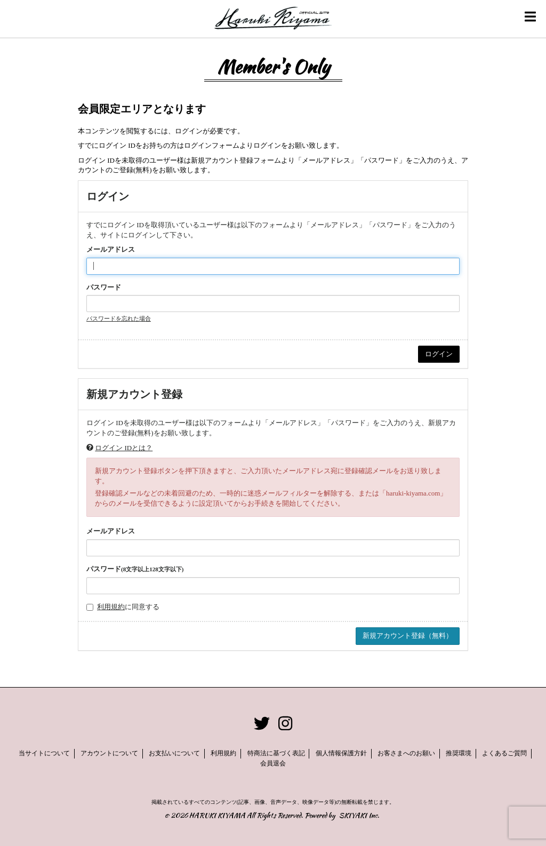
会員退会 (273, 763)
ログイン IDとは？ (123, 448)
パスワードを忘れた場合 (118, 318)
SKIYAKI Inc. (359, 815)
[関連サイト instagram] (285, 724)
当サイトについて (44, 753)
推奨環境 (458, 753)
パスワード (103, 287)
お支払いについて (174, 753)
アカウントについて (109, 753)
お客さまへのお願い (406, 753)
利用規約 (111, 607)
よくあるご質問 (505, 753)
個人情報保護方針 (341, 753)
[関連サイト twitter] (262, 724)
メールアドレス (110, 249)
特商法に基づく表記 (276, 753)
